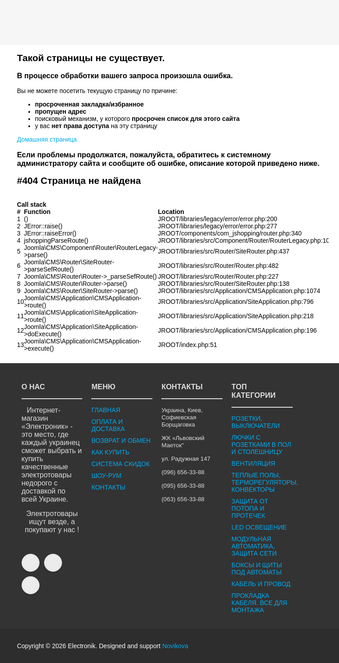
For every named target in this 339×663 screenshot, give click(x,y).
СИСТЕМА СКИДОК (120, 463)
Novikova (175, 646)
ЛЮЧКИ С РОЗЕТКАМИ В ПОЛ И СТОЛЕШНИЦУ (261, 444)
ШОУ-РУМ (106, 475)
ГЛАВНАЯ (105, 410)
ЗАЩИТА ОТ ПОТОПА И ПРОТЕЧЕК (250, 508)
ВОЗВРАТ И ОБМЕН (121, 440)
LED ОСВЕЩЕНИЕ (259, 527)
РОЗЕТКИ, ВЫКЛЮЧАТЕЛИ (256, 422)
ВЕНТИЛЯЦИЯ (253, 463)
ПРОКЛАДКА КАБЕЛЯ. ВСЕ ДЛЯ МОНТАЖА (259, 603)
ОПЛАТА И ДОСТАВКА (108, 425)
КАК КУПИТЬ (110, 452)
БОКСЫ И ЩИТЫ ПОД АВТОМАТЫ (257, 568)
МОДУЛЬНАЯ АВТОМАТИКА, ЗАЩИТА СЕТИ (254, 546)
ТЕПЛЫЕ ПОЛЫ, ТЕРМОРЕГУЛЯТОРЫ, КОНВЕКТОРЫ (265, 482)
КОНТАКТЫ (108, 487)
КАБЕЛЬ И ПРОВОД (261, 583)
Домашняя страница (47, 139)
